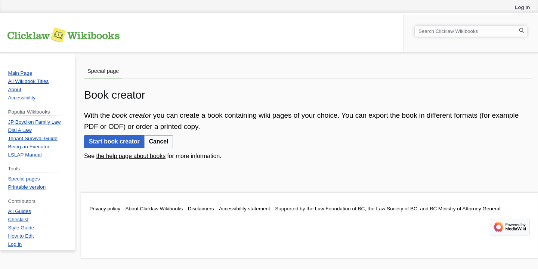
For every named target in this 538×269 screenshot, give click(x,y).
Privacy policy (105, 208)
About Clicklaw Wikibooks (154, 208)
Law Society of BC (396, 208)
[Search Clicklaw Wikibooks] (471, 31)
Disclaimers (201, 208)
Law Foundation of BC (340, 208)
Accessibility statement (244, 208)
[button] (158, 141)
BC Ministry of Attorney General (465, 208)
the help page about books (131, 156)
